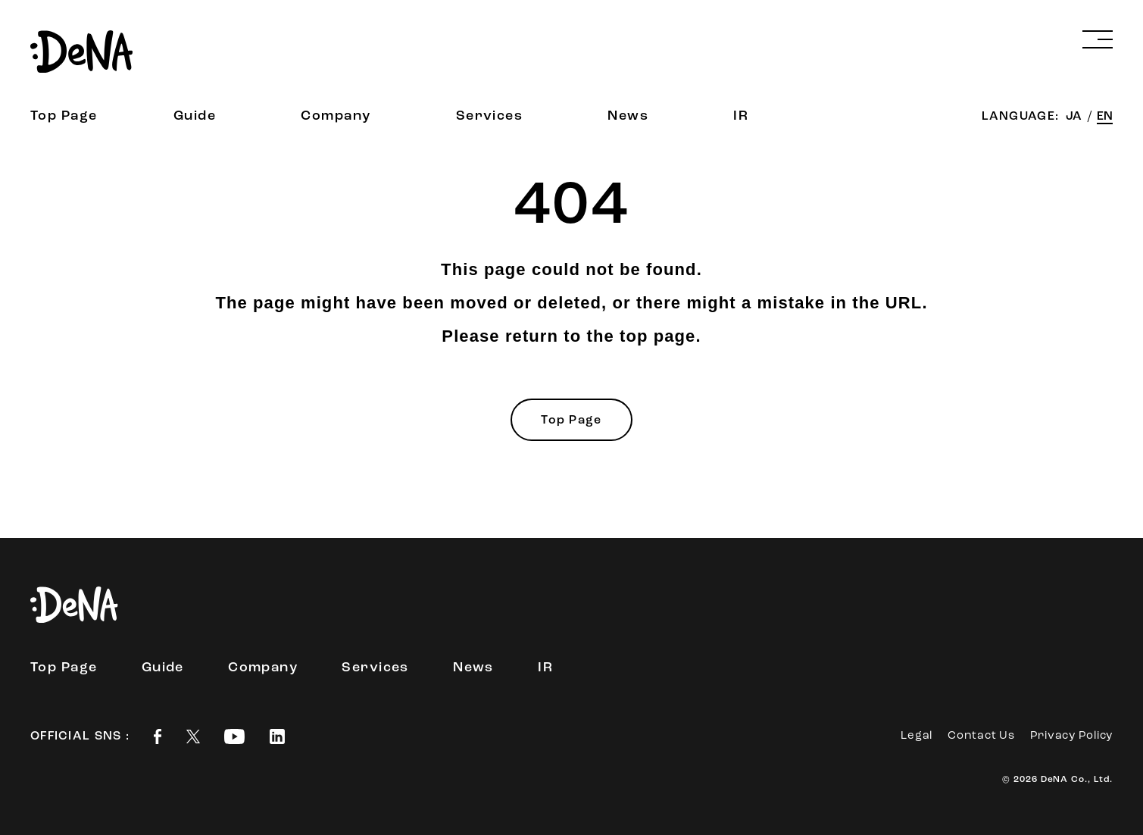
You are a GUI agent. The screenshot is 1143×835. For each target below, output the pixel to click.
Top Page (64, 116)
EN (1105, 117)
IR (740, 116)
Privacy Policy (1071, 736)
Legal (916, 736)
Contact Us (981, 736)
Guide (194, 116)
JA (1075, 117)
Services (489, 116)
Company (335, 116)
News (627, 116)
